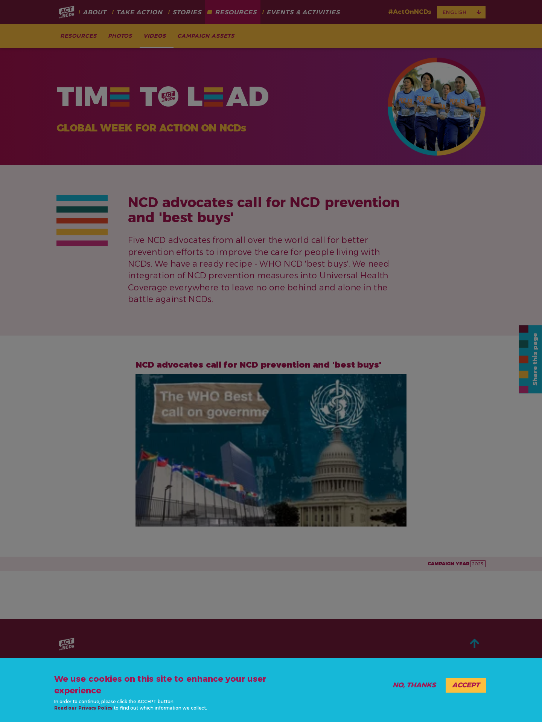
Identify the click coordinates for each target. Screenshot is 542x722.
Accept (466, 685)
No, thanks (414, 685)
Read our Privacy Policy (83, 708)
